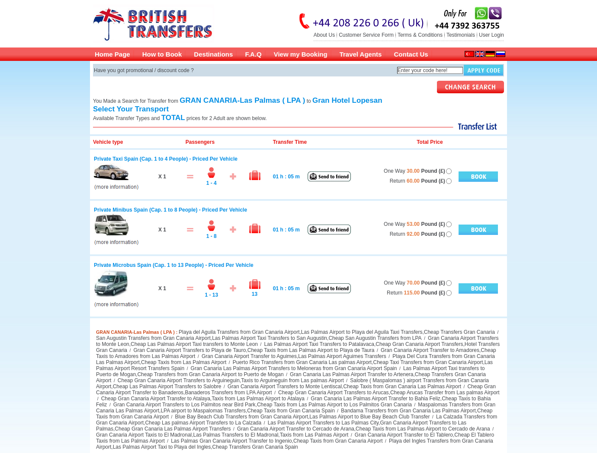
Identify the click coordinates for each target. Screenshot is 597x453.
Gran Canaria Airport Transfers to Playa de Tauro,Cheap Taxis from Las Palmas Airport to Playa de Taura (253, 350)
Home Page (112, 54)
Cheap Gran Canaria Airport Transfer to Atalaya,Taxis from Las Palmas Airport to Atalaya (202, 399)
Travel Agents (361, 54)
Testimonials (460, 35)
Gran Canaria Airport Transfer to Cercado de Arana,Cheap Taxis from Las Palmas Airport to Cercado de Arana (363, 429)
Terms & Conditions (420, 35)
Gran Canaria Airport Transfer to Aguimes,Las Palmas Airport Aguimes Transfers (293, 356)
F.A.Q (253, 54)
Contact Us (411, 54)
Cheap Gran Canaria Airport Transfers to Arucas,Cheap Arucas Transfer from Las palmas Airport (388, 393)
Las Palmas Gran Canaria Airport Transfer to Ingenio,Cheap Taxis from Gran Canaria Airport (276, 441)
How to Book (162, 54)
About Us (324, 35)
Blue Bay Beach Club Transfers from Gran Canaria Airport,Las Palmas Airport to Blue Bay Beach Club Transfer (301, 417)
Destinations (213, 54)
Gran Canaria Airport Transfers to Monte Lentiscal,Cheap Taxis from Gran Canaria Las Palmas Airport (343, 386)
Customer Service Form (366, 35)
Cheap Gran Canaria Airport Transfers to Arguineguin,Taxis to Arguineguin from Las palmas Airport (229, 380)
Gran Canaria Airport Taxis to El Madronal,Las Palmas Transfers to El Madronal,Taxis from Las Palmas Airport (222, 435)
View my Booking (300, 54)
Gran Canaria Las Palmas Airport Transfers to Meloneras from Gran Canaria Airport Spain (293, 368)
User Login (491, 35)
